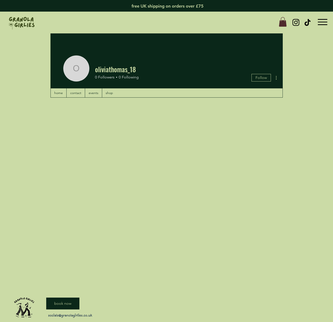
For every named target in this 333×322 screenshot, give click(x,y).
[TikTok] (307, 22)
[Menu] (322, 22)
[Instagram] (296, 22)
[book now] (62, 303)
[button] (283, 22)
